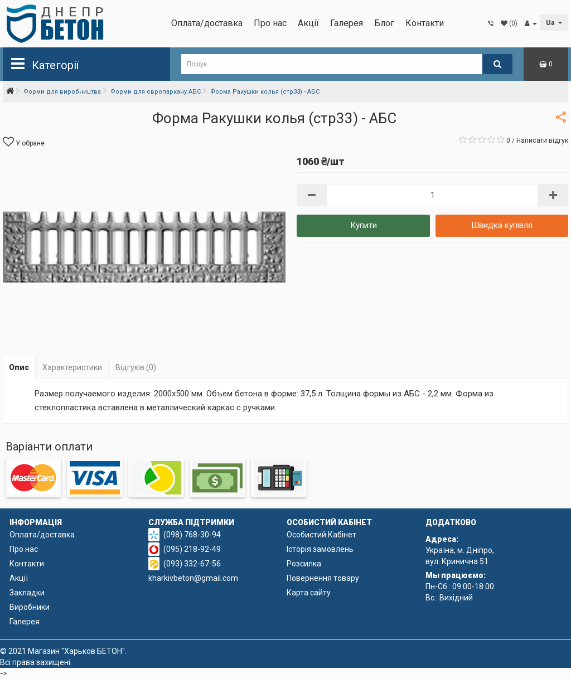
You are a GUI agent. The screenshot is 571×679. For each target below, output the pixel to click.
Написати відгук (542, 140)
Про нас (270, 23)
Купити (363, 225)
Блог (384, 23)
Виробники (29, 607)
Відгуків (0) (135, 367)
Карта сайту (309, 592)
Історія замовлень (320, 549)
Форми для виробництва (62, 91)
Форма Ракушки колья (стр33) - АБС (265, 91)
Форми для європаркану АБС (155, 91)
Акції (308, 23)
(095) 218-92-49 (192, 549)
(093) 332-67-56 (192, 563)
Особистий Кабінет (321, 534)
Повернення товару (323, 578)
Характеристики (72, 367)
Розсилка (304, 563)
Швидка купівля (502, 225)
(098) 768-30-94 (192, 534)
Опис (19, 367)
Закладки (27, 592)
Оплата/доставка (207, 23)
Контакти (424, 23)
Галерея (346, 23)
